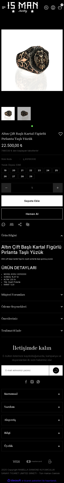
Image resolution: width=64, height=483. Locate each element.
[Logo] (23, 7)
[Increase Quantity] (57, 187)
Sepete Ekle (32, 201)
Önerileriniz (9, 319)
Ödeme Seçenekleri (13, 307)
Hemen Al (32, 214)
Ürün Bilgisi (9, 235)
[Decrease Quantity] (6, 187)
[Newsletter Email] (32, 370)
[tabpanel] (8, 114)
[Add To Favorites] (61, 134)
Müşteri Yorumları (13, 295)
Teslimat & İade (11, 331)
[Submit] (56, 370)
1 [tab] (32, 126)
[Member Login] (53, 7)
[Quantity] (32, 187)
